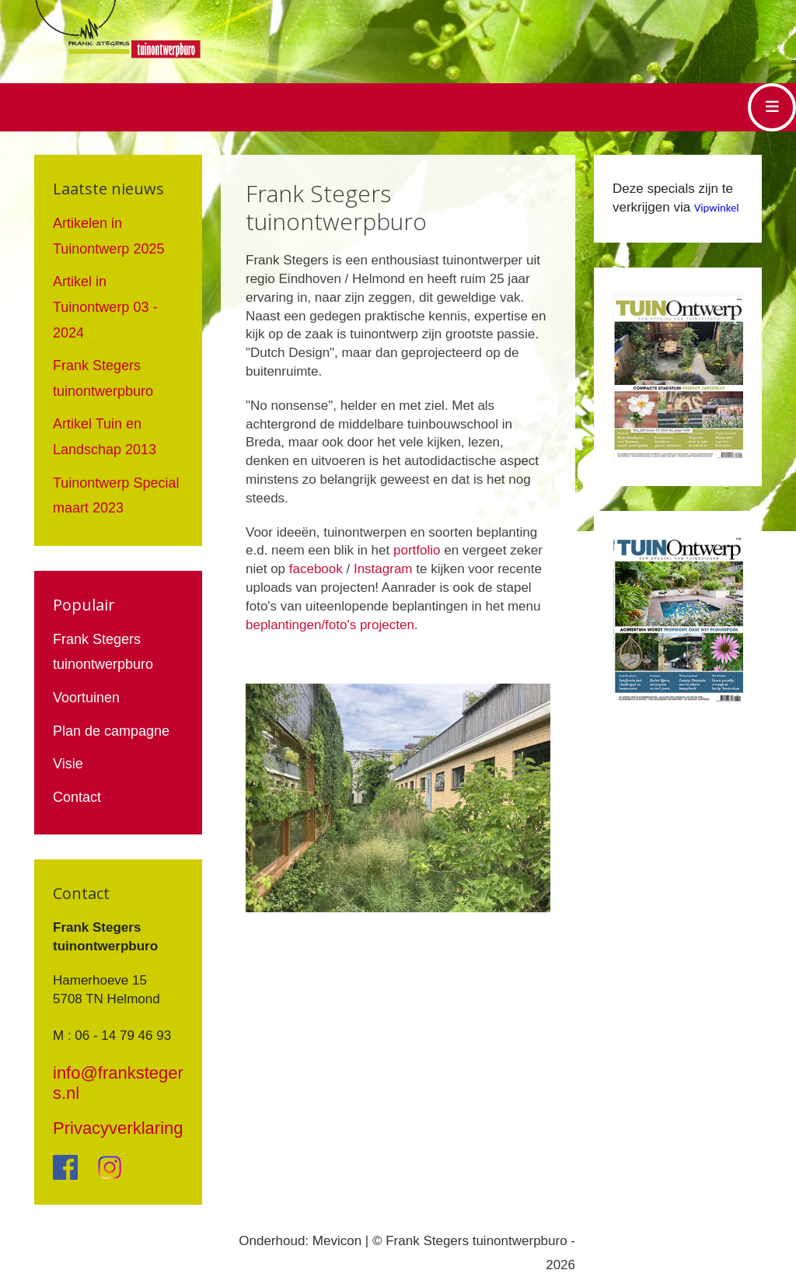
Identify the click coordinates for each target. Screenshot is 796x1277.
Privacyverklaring (118, 1128)
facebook (316, 569)
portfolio (416, 550)
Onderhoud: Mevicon (300, 1240)
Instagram (383, 569)
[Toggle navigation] (772, 107)
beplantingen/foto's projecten (330, 625)
